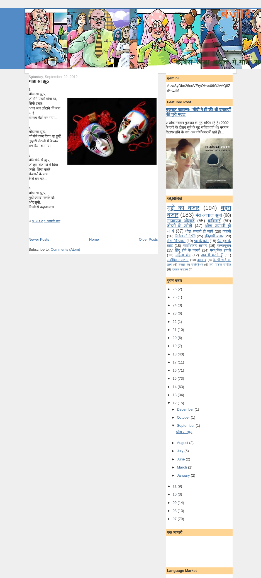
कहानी (227, 231)
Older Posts (148, 239)
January (184, 475)
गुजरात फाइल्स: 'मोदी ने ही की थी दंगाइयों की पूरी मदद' (198, 112)
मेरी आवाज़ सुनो (209, 215)
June (181, 459)
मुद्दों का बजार (183, 207)
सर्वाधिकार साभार (195, 245)
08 (175, 511)
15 (175, 378)
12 (175, 403)
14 (175, 387)
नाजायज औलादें (181, 220)
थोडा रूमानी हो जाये (199, 231)
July (180, 451)
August (183, 443)
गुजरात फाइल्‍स (180, 269)
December (186, 409)
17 (175, 362)
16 (175, 370)
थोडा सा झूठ (39, 81)
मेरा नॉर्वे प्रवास (176, 241)
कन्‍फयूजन (224, 245)
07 (175, 519)
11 (175, 486)
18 (175, 354)
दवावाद (201, 260)
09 (175, 503)
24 (175, 305)
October (184, 417)
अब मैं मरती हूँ (212, 255)
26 (175, 289)
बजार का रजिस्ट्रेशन (191, 264)
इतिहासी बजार (213, 236)
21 (175, 330)
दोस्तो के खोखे (179, 225)
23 (175, 313)
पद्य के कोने (201, 241)
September (186, 425)
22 (175, 322)
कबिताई (214, 220)
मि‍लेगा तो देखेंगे (185, 236)
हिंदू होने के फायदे (187, 250)
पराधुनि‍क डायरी (220, 250)
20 (175, 338)
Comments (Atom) (65, 249)
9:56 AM (37, 221)
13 (175, 395)
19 (175, 346)
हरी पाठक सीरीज (220, 264)
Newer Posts (39, 239)
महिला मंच (182, 255)
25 (175, 297)
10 (175, 494)
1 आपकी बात (52, 221)
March (182, 467)
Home (94, 239)
